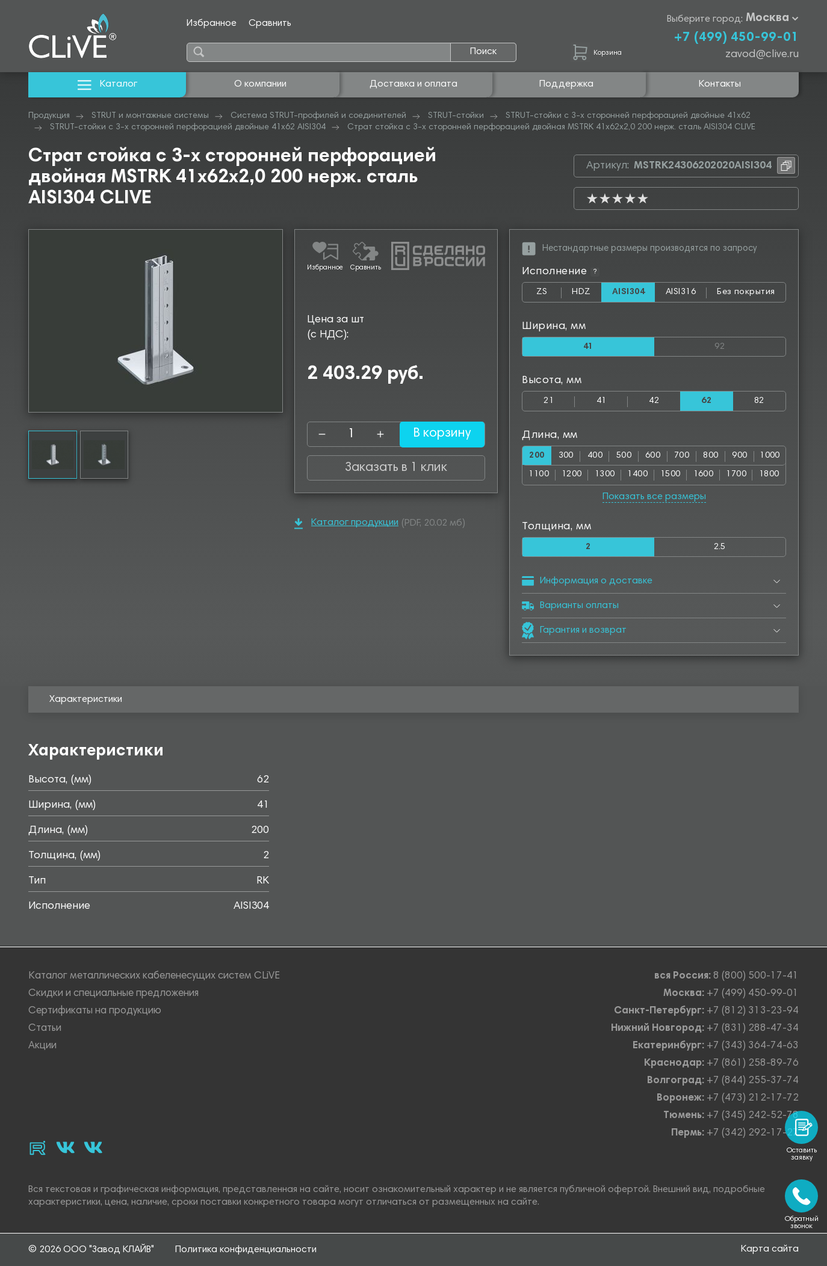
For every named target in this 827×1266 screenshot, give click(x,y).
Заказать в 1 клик (396, 468)
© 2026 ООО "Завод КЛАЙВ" (91, 1250)
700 (681, 456)
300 (566, 456)
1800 (769, 475)
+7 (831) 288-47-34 (753, 1029)
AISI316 (686, 294)
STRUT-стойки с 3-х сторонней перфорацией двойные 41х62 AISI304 (188, 127)
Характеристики (85, 700)
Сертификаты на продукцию (94, 1011)
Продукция (49, 116)
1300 (605, 475)
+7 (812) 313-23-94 (753, 1011)
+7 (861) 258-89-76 (753, 1064)
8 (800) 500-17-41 (756, 976)
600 (652, 456)
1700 (736, 475)
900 (739, 456)
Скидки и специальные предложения (113, 994)
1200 (572, 475)
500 (623, 456)
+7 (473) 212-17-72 (753, 1098)
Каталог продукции (346, 523)
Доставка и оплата (413, 84)
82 (759, 401)
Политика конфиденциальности (246, 1250)
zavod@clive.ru (762, 54)
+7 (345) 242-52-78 (753, 1116)
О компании (260, 84)
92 (749, 344)
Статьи (44, 1029)
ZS (548, 294)
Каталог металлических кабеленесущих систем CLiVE (154, 976)
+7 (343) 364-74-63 (753, 1046)
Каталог (107, 84)
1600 (703, 475)
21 (549, 401)
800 (710, 456)
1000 (770, 456)
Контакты (720, 84)
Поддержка (566, 84)
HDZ (586, 294)
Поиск (483, 52)
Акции (42, 1046)
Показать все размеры (654, 497)
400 (594, 456)
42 (654, 401)
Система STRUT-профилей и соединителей (318, 116)
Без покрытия (746, 292)
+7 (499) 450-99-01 (736, 38)
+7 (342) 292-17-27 (753, 1133)
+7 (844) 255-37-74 (753, 1081)
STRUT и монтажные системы (150, 116)
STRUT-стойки (456, 116)
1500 (670, 475)
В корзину (434, 434)
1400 (637, 475)
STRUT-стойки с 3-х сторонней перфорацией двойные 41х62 (628, 116)
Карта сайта (770, 1249)
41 (601, 401)
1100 (538, 475)
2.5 (720, 547)
